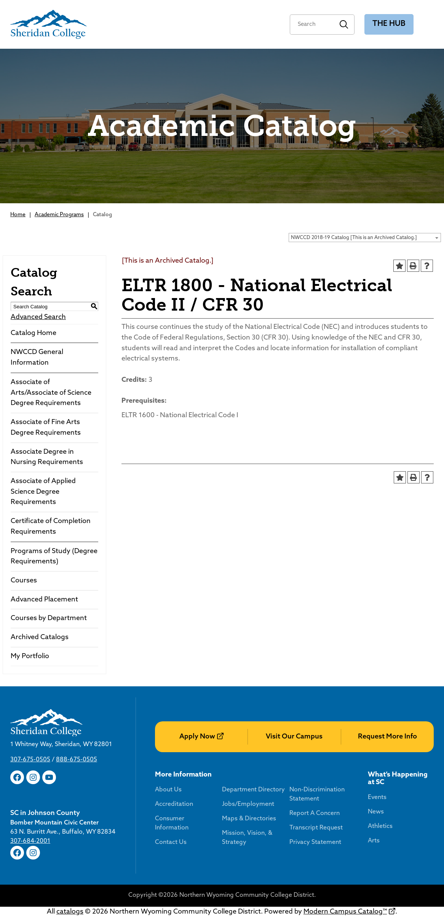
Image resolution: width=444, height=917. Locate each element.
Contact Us (171, 842)
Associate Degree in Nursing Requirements (47, 457)
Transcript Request (316, 828)
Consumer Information (171, 823)
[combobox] (365, 237)
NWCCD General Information (37, 358)
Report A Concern (314, 813)
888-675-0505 (76, 760)
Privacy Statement (315, 842)
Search (344, 24)
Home (18, 215)
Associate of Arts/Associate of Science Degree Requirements (51, 393)
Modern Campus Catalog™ (345, 911)
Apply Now (197, 736)
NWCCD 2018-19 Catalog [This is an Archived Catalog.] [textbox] (354, 237)
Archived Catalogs (40, 637)
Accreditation (174, 804)
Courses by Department (49, 618)
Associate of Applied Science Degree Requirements (43, 492)
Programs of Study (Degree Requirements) (54, 557)
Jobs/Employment (248, 804)
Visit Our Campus (294, 736)
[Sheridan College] (48, 24)
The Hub (389, 24)
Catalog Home (33, 333)
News (376, 812)
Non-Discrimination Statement (317, 794)
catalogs (69, 911)
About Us (168, 790)
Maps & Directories (249, 819)
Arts (374, 841)
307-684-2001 (30, 841)
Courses (24, 580)
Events (377, 797)
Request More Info (387, 736)
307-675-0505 (30, 760)
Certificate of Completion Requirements (51, 527)
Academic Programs (59, 215)
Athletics (380, 826)
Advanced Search (38, 317)
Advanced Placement (44, 599)
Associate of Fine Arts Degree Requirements (46, 428)
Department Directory (253, 790)
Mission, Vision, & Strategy (247, 837)
